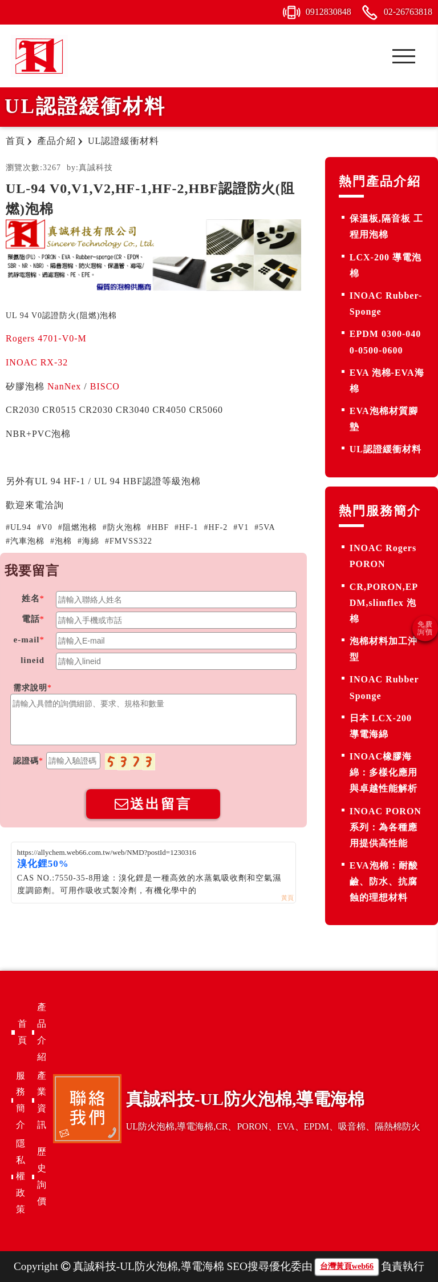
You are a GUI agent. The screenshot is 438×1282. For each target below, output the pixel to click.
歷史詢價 (41, 1176)
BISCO (105, 386)
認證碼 (26, 761)
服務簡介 (20, 1100)
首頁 (22, 1032)
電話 (31, 619)
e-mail (27, 639)
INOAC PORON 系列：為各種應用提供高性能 (385, 827)
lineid (32, 660)
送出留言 (153, 803)
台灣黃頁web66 (347, 1266)
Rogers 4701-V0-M (46, 338)
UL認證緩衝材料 (385, 449)
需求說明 (30, 688)
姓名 (31, 598)
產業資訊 (41, 1100)
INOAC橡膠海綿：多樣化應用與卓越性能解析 (383, 772)
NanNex (64, 386)
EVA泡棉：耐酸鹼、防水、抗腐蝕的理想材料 (384, 881)
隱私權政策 (20, 1176)
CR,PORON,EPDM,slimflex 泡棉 (384, 603)
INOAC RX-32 (38, 362)
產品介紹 (41, 1031)
